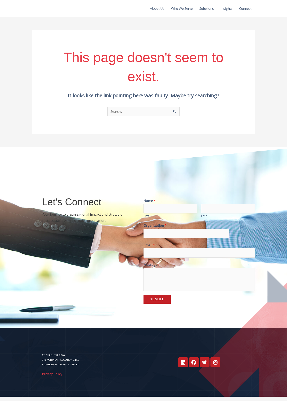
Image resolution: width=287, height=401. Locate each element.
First (146, 219)
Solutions (206, 10)
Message (152, 268)
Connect (245, 10)
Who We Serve (182, 10)
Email (149, 249)
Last (204, 219)
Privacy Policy (52, 378)
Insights (226, 10)
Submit (157, 303)
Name (149, 204)
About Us (157, 10)
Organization (155, 229)
